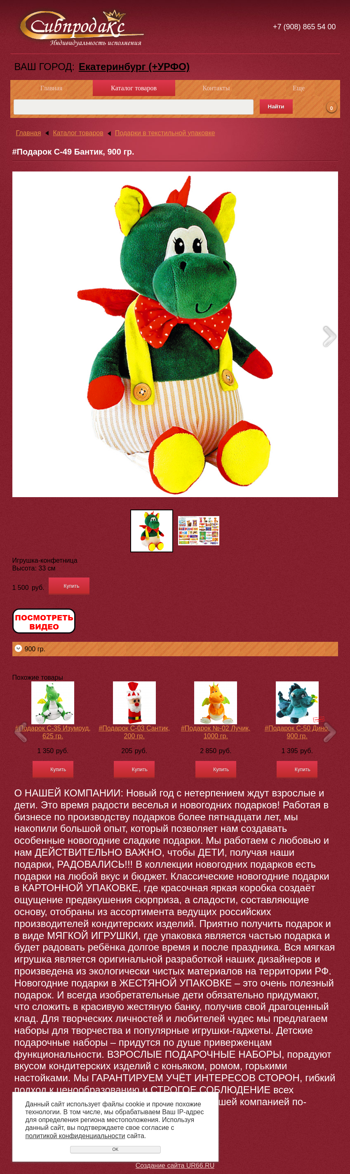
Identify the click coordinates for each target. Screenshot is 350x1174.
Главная (51, 88)
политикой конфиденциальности (75, 1135)
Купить (72, 586)
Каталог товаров (134, 88)
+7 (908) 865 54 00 (304, 27)
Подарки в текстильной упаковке (165, 132)
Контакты (216, 88)
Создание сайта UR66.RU (175, 1165)
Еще (299, 88)
